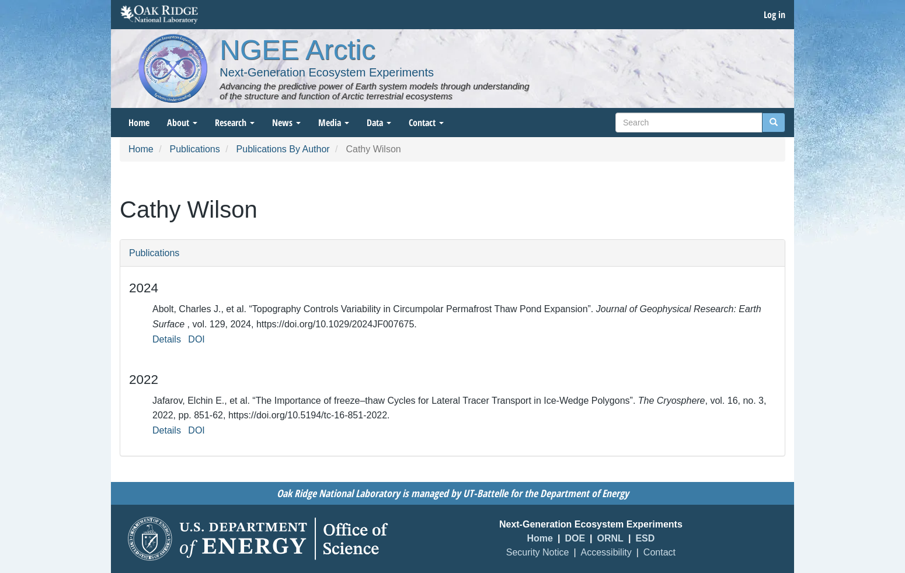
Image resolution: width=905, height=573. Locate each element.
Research (235, 122)
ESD (645, 538)
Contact (426, 122)
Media (333, 122)
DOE (575, 538)
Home (138, 122)
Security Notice (537, 552)
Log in (774, 14)
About (182, 122)
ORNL (610, 538)
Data (379, 122)
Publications (194, 149)
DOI (196, 339)
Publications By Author (283, 149)
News (286, 122)
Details (166, 339)
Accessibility (606, 552)
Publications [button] (154, 253)
